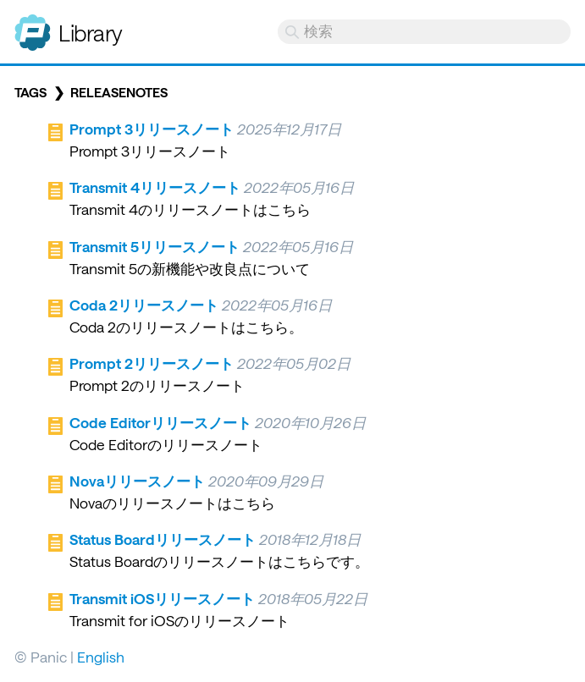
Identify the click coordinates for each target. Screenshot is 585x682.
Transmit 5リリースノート (154, 246)
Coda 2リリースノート (143, 304)
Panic (32, 25)
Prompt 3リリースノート (151, 128)
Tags (30, 92)
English (100, 656)
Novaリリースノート (137, 480)
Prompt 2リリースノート (151, 363)
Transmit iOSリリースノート (162, 598)
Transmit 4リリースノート (154, 187)
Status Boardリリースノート (162, 539)
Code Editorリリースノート (160, 422)
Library (90, 32)
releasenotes (119, 92)
